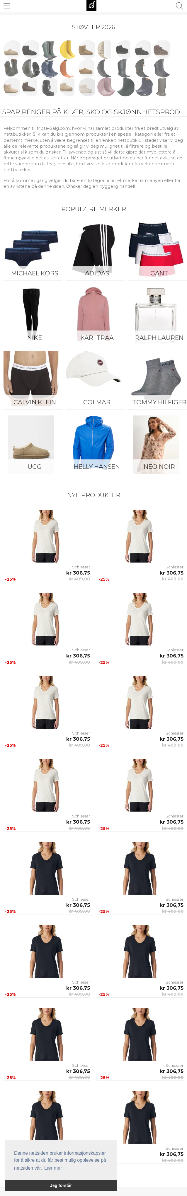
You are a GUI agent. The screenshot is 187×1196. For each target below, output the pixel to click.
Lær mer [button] (53, 1168)
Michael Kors (34, 273)
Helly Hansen (97, 466)
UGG (35, 466)
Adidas (97, 273)
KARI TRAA (97, 337)
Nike (34, 337)
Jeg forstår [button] (61, 1185)
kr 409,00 (79, 579)
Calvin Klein (34, 402)
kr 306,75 (78, 573)
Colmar (96, 402)
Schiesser (81, 567)
